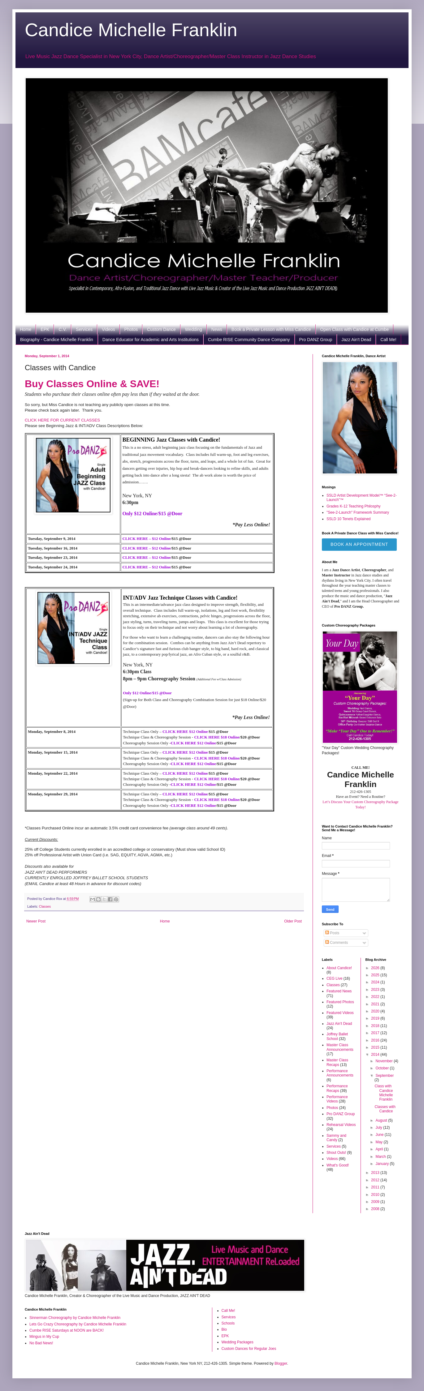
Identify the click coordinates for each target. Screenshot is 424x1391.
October (382, 1068)
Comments (336, 942)
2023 (375, 989)
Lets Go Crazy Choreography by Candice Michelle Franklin (77, 1324)
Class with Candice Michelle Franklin (383, 1093)
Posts (332, 933)
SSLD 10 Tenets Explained (349, 519)
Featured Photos (340, 1002)
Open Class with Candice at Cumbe (354, 329)
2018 (375, 1026)
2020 (375, 1011)
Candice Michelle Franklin (131, 29)
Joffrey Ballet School (337, 1036)
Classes (45, 906)
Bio (224, 1329)
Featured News (339, 991)
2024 (375, 982)
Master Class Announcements (340, 1047)
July (379, 1127)
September (384, 1075)
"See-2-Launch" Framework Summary (358, 512)
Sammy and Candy (336, 1137)
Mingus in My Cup (44, 1336)
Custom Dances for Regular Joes (249, 1348)
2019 (375, 1018)
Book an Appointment (359, 544)
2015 (375, 1047)
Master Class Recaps (337, 1062)
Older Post (293, 921)
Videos (108, 329)
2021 (375, 1004)
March (381, 1156)
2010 (375, 1194)
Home (25, 329)
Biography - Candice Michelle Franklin (56, 339)
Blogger (281, 1363)
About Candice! (339, 968)
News (216, 329)
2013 (375, 1173)
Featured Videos (340, 1013)
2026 (375, 968)
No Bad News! (41, 1343)
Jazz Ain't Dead (356, 339)
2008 (375, 1209)
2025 (375, 975)
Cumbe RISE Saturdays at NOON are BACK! (66, 1330)
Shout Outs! (336, 1152)
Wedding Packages (237, 1342)
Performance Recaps (337, 1088)
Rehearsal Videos (341, 1125)
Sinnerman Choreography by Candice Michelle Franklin (74, 1318)
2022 (375, 997)
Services (84, 329)
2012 (375, 1180)
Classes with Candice (384, 1109)
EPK (45, 329)
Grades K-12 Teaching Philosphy (354, 506)
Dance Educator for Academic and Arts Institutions (150, 339)
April (379, 1149)
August (381, 1120)
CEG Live (334, 978)
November (384, 1061)
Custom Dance (161, 329)
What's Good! (338, 1165)
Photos (131, 329)
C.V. (62, 329)
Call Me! (388, 339)
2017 (375, 1033)
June (379, 1134)
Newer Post (35, 921)
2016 (375, 1040)
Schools (228, 1323)
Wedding (193, 329)
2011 (375, 1187)
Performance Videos (337, 1099)
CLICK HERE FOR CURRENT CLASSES (62, 420)
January (382, 1164)
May (379, 1142)
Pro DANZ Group (315, 339)
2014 (375, 1054)
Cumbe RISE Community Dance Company (249, 339)
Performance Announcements (340, 1073)
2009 (375, 1202)
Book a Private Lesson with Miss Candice (271, 329)
